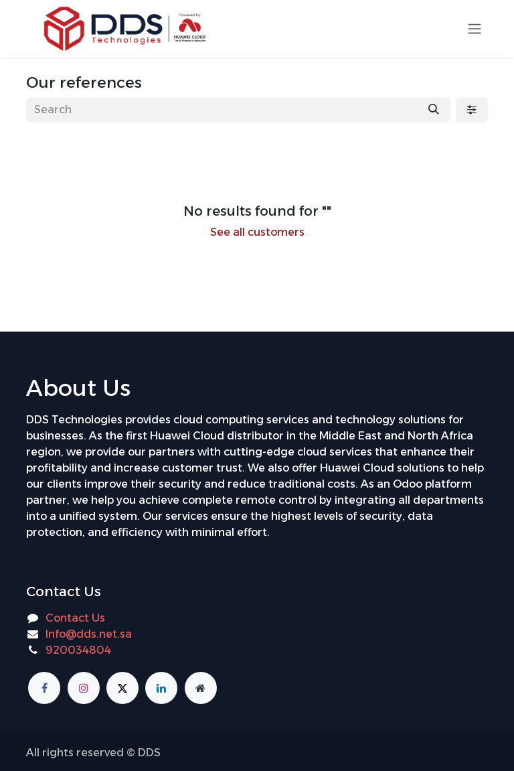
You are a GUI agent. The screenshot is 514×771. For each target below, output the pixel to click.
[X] (122, 688)
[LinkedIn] (161, 688)
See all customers (257, 232)
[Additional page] (201, 688)
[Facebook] (44, 688)
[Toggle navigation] (474, 29)
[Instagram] (84, 688)
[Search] (433, 110)
